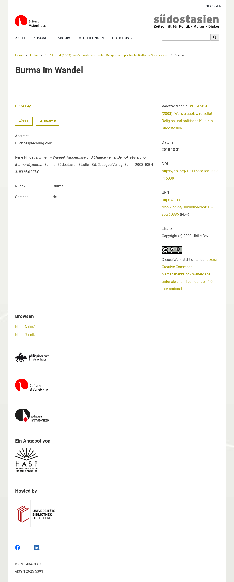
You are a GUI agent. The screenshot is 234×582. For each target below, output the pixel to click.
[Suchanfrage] (186, 37)
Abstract (22, 136)
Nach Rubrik (25, 335)
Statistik (48, 121)
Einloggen (210, 6)
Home (19, 55)
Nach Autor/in (26, 327)
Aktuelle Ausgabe (31, 38)
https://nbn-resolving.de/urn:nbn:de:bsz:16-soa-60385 (187, 207)
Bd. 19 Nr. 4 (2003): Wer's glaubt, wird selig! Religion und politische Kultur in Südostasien (106, 55)
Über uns (120, 38)
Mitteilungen (90, 38)
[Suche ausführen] (215, 37)
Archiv (63, 38)
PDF (24, 121)
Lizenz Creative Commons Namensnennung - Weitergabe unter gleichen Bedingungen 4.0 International (189, 274)
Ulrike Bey (23, 106)
